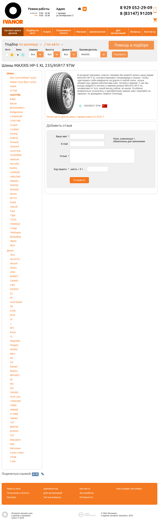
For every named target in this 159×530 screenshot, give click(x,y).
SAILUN (14, 206)
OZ (11, 362)
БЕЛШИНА (15, 236)
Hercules (14, 163)
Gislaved (14, 146)
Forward (14, 142)
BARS (13, 99)
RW (12, 383)
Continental (16, 116)
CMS (12, 285)
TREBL (13, 405)
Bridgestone (16, 112)
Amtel (13, 86)
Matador (14, 181)
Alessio (14, 263)
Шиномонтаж (98, 31)
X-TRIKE (14, 414)
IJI (11, 319)
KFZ (12, 328)
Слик (13, 461)
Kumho (13, 168)
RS (11, 379)
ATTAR (13, 90)
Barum (13, 103)
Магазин (81, 31)
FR (11, 298)
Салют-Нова (17, 452)
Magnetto (15, 340)
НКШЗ (13, 241)
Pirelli (13, 202)
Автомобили (87, 493)
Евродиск (15, 439)
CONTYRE (15, 120)
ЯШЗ (12, 245)
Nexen (13, 193)
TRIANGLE (15, 224)
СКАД (13, 457)
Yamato (14, 418)
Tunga (13, 228)
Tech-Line (15, 396)
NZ (11, 358)
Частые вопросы (52, 497)
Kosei (13, 332)
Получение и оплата (63, 31)
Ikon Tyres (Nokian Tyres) (23, 77)
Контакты (150, 31)
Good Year (15, 150)
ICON (12, 310)
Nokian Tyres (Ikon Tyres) (23, 82)
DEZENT (14, 289)
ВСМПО (14, 431)
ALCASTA (15, 259)
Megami (14, 345)
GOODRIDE (16, 155)
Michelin (14, 189)
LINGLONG (15, 176)
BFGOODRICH (17, 107)
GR (11, 306)
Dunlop (14, 133)
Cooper (14, 125)
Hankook (14, 159)
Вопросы (136, 31)
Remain (14, 366)
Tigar (12, 215)
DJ (11, 293)
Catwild (14, 280)
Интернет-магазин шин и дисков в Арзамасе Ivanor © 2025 (17, 515)
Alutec (13, 267)
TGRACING (15, 401)
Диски (10, 250)
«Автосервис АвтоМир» (129, 488)
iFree (12, 315)
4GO (12, 255)
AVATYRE (15, 95)
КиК (12, 444)
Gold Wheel (16, 302)
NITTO (13, 198)
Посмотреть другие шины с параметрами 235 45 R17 (75, 116)
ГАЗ (12, 435)
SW (12, 388)
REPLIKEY (15, 375)
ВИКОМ (14, 426)
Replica (14, 371)
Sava (12, 211)
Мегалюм (15, 448)
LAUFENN (15, 172)
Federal (14, 138)
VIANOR (14, 409)
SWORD (14, 392)
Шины (10, 73)
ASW (12, 272)
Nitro (12, 353)
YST (12, 422)
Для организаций (118, 31)
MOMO (14, 349)
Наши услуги (14, 488)
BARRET (14, 276)
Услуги (47, 31)
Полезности (86, 497)
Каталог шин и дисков (12, 31)
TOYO (13, 219)
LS (11, 336)
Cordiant (14, 129)
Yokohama (15, 232)
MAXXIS (14, 185)
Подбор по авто (32, 31)
